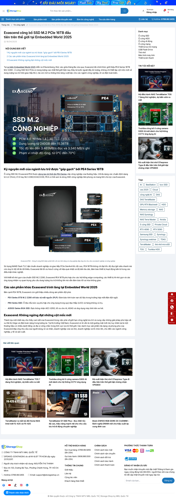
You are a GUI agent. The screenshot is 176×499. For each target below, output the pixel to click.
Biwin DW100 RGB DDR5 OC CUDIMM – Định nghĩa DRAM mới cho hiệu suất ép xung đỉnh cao (110, 424)
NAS (161, 209)
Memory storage (147, 209)
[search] (124, 11)
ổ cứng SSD (145, 224)
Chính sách (100, 445)
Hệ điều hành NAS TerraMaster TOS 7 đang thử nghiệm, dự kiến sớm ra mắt (154, 97)
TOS (142, 249)
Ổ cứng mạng (144, 44)
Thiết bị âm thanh (146, 58)
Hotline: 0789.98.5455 (14, 475)
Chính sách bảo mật (103, 450)
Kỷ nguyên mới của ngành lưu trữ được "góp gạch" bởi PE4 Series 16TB (40, 52)
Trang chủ (171, 295)
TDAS (163, 239)
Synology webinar (148, 239)
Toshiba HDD (154, 249)
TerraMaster (145, 244)
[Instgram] (21, 485)
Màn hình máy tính (146, 55)
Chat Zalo (172, 314)
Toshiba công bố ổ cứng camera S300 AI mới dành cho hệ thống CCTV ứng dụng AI (68, 382)
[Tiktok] (15, 485)
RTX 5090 (157, 229)
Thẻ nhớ (142, 52)
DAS (158, 194)
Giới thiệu (69, 470)
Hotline (172, 307)
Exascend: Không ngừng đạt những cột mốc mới (30, 60)
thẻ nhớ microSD (162, 244)
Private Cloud (161, 224)
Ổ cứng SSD (143, 35)
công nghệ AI (146, 194)
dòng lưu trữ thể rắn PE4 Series (52, 174)
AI (141, 184)
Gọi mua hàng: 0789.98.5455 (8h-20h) (78, 451)
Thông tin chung (74, 465)
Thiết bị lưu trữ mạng (147, 47)
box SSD (164, 184)
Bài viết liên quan (11, 343)
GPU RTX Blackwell (148, 204)
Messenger (172, 320)
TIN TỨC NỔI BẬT (146, 66)
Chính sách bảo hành (103, 461)
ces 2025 (144, 189)
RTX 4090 (144, 229)
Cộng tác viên (71, 477)
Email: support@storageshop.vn (44, 475)
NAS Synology (146, 214)
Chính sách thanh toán (104, 465)
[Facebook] (3, 485)
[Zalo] (27, 485)
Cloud (155, 189)
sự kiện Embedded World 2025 (21, 67)
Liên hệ (68, 473)
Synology (161, 234)
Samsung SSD (146, 234)
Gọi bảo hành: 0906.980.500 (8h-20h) (77, 457)
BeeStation (151, 184)
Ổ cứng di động (145, 41)
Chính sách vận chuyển (104, 453)
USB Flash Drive (145, 49)
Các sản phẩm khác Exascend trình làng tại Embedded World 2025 (38, 56)
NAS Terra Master (148, 219)
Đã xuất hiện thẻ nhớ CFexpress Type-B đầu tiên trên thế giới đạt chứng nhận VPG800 (110, 382)
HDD (164, 204)
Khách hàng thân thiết (74, 481)
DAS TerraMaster (147, 199)
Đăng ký (168, 480)
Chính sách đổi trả (102, 457)
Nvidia (163, 219)
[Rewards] (17, 492)
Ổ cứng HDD (144, 38)
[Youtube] (9, 485)
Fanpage (172, 301)
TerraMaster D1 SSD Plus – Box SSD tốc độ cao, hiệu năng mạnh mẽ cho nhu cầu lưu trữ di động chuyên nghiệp (68, 424)
